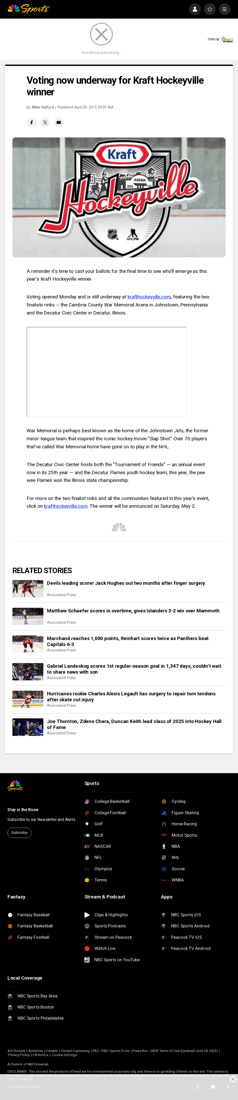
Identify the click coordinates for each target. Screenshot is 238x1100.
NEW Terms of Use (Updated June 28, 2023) (184, 1051)
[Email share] (59, 122)
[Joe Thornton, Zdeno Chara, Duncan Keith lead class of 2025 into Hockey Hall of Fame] (27, 727)
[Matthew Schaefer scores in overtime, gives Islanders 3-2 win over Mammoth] (27, 616)
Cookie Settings (64, 1055)
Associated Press (61, 595)
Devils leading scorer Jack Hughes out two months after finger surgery (126, 583)
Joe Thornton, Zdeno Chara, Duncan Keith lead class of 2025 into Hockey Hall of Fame (134, 724)
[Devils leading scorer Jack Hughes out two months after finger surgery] (27, 589)
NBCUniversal (38, 1064)
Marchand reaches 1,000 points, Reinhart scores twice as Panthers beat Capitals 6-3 (128, 641)
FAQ (96, 1051)
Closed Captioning (75, 1051)
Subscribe (19, 832)
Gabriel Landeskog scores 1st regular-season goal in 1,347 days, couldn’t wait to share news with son (134, 669)
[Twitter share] (45, 122)
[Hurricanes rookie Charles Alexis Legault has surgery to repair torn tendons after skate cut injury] (27, 699)
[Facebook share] (31, 122)
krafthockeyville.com (149, 297)
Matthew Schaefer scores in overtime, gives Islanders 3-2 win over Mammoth (133, 611)
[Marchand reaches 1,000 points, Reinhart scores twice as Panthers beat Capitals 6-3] (27, 644)
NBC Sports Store (115, 1051)
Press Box (140, 1051)
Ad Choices (16, 1051)
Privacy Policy (18, 1055)
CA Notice (40, 1055)
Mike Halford (43, 107)
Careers (52, 1051)
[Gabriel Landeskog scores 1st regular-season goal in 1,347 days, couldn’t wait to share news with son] (27, 672)
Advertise (35, 1051)
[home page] (28, 9)
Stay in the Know (23, 809)
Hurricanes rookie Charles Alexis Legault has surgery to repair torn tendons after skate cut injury (131, 697)
